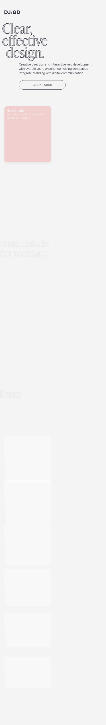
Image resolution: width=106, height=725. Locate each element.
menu (94, 12)
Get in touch (42, 85)
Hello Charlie (27, 140)
